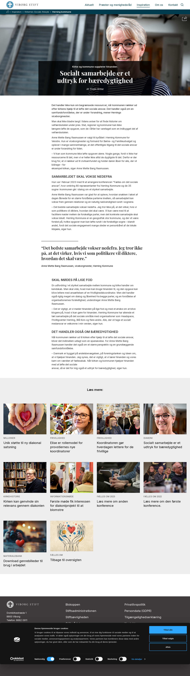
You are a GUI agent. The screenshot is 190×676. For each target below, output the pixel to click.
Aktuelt (89, 4)
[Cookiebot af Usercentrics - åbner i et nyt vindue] (17, 671)
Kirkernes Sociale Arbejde (37, 12)
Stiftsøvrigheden (77, 617)
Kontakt (173, 4)
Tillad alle (168, 641)
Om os (159, 4)
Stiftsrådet (73, 623)
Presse (129, 629)
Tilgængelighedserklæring (142, 617)
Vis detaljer (136, 671)
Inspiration (143, 4)
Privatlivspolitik (134, 604)
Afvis (168, 659)
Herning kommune (61, 12)
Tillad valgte (168, 650)
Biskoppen (73, 604)
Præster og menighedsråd (115, 4)
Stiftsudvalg (74, 629)
